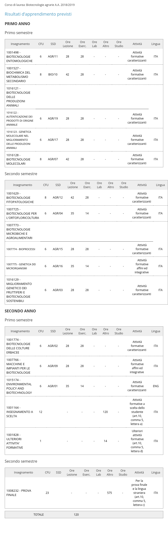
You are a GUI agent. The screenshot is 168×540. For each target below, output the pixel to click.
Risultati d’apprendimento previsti (38, 14)
